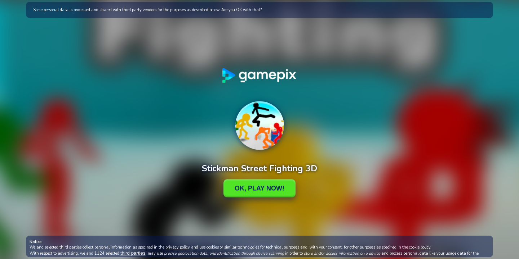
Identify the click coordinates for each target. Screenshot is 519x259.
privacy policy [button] (177, 247)
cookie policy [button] (419, 247)
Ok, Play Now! (259, 188)
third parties (133, 253)
